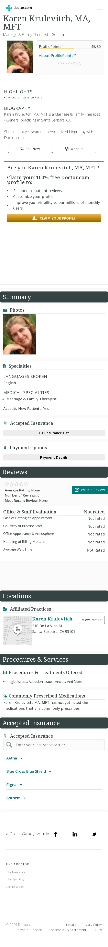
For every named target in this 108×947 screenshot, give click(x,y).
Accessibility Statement (68, 930)
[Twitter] (94, 834)
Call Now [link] (30, 149)
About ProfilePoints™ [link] (57, 55)
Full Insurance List (54, 433)
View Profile (91, 620)
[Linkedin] (75, 834)
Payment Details (54, 457)
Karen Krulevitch (52, 619)
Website (74, 149)
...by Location (15, 887)
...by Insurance (16, 872)
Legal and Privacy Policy (84, 925)
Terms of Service (29, 930)
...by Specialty (15, 879)
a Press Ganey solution (29, 834)
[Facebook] (55, 834)
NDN (98, 930)
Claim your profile (54, 218)
